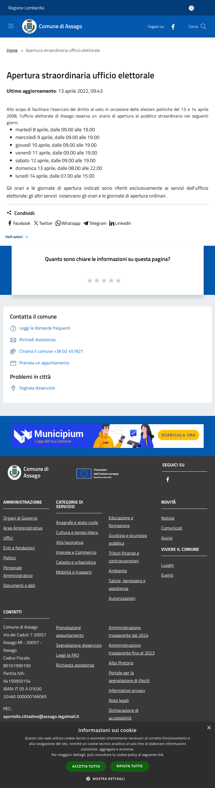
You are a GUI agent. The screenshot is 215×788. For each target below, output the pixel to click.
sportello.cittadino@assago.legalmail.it (41, 716)
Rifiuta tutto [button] (129, 766)
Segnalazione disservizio (79, 645)
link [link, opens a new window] (160, 754)
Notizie (167, 518)
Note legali (119, 700)
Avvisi (166, 538)
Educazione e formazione (121, 521)
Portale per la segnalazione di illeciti (129, 676)
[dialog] (107, 755)
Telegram (94, 223)
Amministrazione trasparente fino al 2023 (132, 649)
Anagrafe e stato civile (77, 522)
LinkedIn (119, 223)
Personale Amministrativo (18, 571)
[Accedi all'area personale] (191, 8)
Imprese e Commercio (76, 552)
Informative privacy (127, 690)
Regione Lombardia (26, 7)
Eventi (167, 575)
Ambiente (118, 570)
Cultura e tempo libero (77, 532)
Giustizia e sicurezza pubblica (128, 539)
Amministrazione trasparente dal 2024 (128, 631)
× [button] (209, 728)
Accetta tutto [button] (86, 766)
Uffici (8, 538)
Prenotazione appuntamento (70, 631)
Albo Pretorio (121, 662)
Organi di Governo (20, 518)
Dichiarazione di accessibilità (124, 714)
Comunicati (171, 528)
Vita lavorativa (69, 542)
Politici (9, 557)
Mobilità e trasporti (74, 572)
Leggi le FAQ (67, 655)
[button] (107, 778)
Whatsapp (67, 223)
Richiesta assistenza (75, 665)
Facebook (18, 223)
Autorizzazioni (122, 598)
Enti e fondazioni (19, 547)
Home (12, 50)
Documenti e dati (19, 585)
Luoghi (167, 565)
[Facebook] (170, 26)
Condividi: (21, 213)
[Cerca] (203, 26)
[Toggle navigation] (11, 26)
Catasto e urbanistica (76, 562)
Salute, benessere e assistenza (127, 584)
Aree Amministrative (23, 528)
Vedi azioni (17, 237)
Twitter (43, 223)
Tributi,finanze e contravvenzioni (124, 557)
